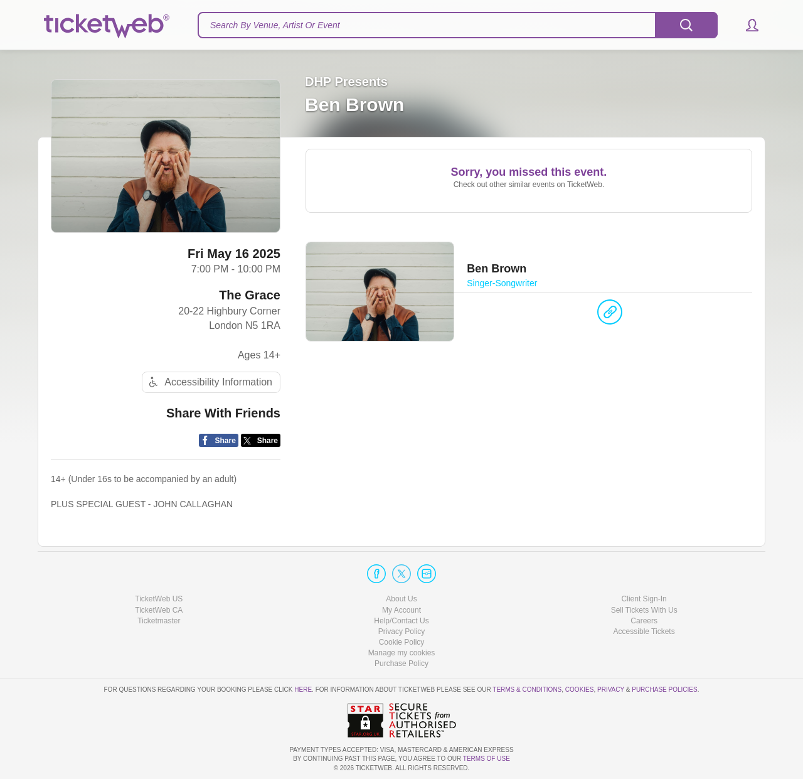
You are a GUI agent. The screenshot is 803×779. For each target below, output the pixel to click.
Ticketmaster (158, 620)
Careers (643, 620)
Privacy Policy (401, 631)
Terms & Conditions (526, 689)
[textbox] (458, 25)
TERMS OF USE (486, 758)
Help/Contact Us (401, 620)
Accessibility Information (209, 382)
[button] (746, 25)
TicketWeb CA (159, 610)
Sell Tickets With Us (644, 610)
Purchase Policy (401, 663)
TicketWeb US (159, 598)
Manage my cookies (401, 652)
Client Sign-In (644, 598)
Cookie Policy (402, 642)
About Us (401, 598)
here (303, 689)
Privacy (610, 689)
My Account (401, 610)
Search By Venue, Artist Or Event (275, 25)
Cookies (579, 689)
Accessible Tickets (644, 631)
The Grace (249, 295)
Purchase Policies (664, 689)
